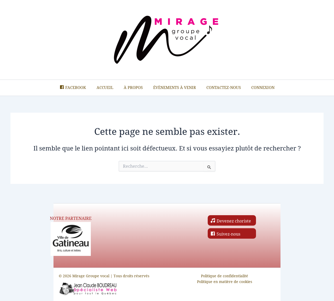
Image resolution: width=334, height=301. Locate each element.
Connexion (263, 89)
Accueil (105, 89)
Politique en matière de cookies (224, 282)
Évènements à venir (174, 89)
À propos (133, 89)
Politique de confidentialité (224, 276)
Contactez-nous (223, 89)
